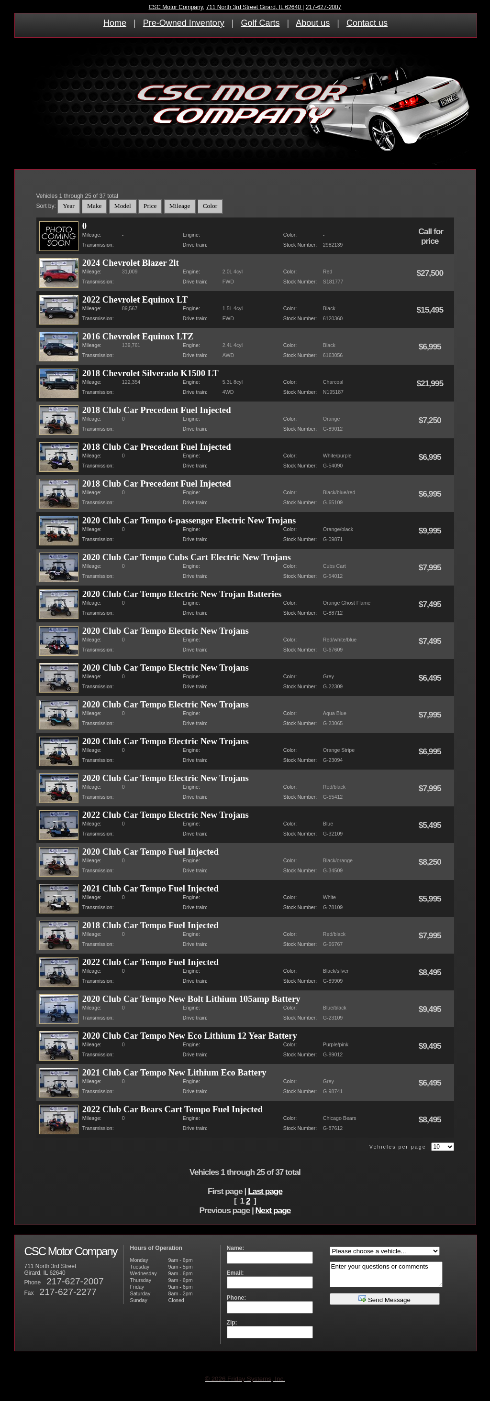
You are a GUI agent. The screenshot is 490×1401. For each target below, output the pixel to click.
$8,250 (431, 862)
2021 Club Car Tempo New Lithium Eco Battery (174, 1072)
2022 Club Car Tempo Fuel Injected (150, 962)
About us (313, 23)
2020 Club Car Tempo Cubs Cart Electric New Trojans (186, 557)
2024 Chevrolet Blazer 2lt (130, 263)
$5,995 (431, 898)
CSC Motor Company (176, 7)
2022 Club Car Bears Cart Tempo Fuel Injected (172, 1109)
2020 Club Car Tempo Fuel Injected (150, 852)
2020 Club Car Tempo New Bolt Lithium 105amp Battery (191, 999)
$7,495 (431, 604)
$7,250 (431, 420)
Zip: (232, 1322)
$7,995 (431, 567)
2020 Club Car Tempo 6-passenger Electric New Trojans (189, 520)
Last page (265, 1191)
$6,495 (431, 678)
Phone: (236, 1297)
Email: (235, 1273)
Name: (236, 1248)
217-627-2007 (324, 7)
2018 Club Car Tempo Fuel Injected (150, 925)
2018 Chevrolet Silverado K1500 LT (150, 373)
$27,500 (430, 273)
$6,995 (431, 346)
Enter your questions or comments (386, 1274)
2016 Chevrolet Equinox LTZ (138, 336)
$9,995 (431, 530)
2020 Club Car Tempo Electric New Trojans (165, 631)
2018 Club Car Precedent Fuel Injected (156, 410)
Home (114, 23)
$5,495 (431, 825)
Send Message (384, 1298)
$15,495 (430, 310)
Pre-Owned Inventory (183, 23)
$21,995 (430, 383)
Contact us (367, 23)
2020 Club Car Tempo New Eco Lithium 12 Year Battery (189, 1036)
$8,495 (431, 972)
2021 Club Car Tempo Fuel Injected (150, 888)
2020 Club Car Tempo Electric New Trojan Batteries (182, 594)
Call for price (430, 236)
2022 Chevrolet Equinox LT (135, 299)
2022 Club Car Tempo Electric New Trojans (165, 815)
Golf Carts (260, 23)
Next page (273, 1210)
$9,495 (431, 1009)
